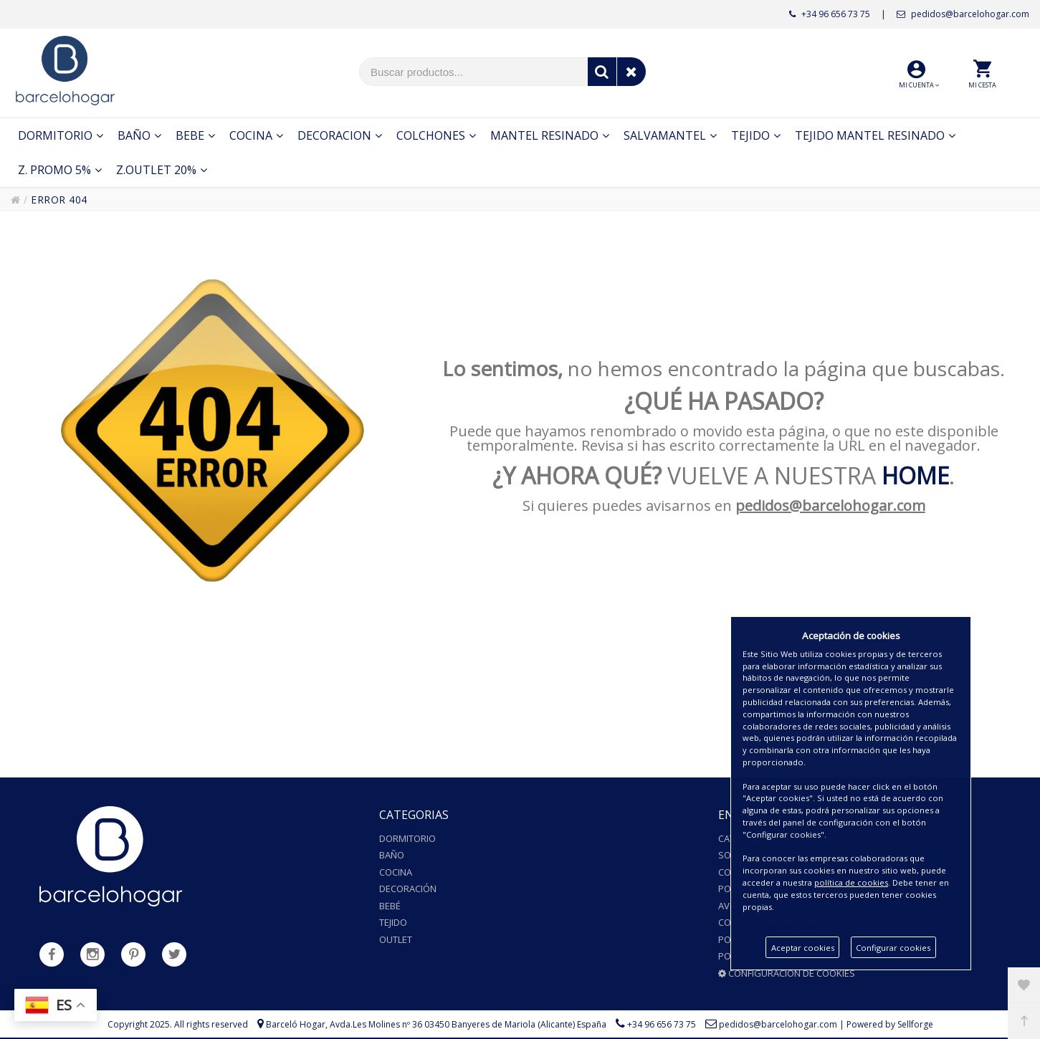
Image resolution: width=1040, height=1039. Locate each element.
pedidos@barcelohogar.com (963, 14)
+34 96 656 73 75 (829, 14)
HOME (915, 475)
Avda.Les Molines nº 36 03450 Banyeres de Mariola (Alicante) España (468, 1024)
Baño (391, 854)
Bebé (390, 905)
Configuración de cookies (786, 973)
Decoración (407, 888)
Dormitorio (407, 838)
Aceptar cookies (802, 947)
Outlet (395, 939)
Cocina (395, 872)
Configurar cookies (893, 947)
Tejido (393, 922)
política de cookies (851, 882)
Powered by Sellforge (889, 1024)
